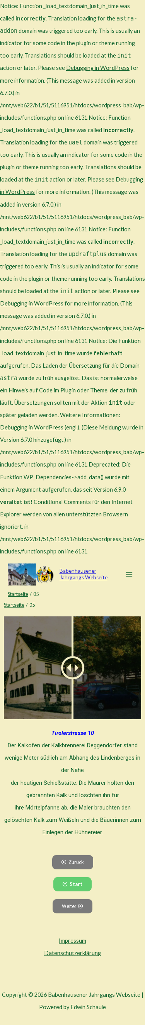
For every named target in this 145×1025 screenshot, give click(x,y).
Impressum (72, 940)
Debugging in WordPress (98, 67)
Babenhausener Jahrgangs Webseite (83, 574)
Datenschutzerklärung (72, 953)
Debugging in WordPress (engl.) (39, 427)
